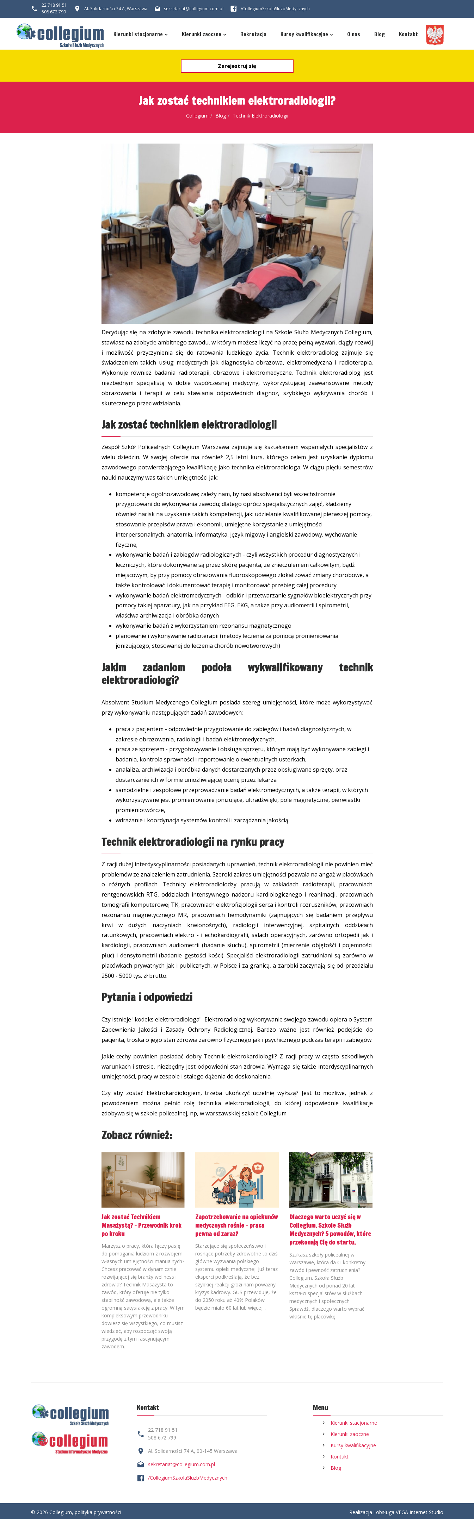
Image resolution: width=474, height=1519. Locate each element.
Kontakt (414, 34)
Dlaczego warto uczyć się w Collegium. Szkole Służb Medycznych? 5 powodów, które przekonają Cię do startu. (326, 1232)
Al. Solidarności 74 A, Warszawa (115, 9)
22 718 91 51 (54, 5)
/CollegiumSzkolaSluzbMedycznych (187, 1475)
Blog (384, 34)
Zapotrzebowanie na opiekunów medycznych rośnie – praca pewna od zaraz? (236, 1224)
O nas (357, 34)
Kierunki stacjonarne (133, 34)
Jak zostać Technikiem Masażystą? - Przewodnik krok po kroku (142, 1224)
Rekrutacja (253, 34)
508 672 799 (54, 12)
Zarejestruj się (237, 65)
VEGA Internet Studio (419, 1509)
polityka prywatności (98, 1509)
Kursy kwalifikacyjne (307, 34)
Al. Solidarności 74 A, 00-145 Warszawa (193, 1448)
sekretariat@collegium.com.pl (193, 9)
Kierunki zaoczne (200, 34)
